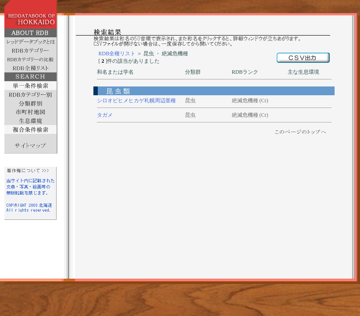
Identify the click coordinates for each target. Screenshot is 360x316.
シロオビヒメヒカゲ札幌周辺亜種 (136, 100)
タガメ (105, 115)
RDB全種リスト (117, 53)
